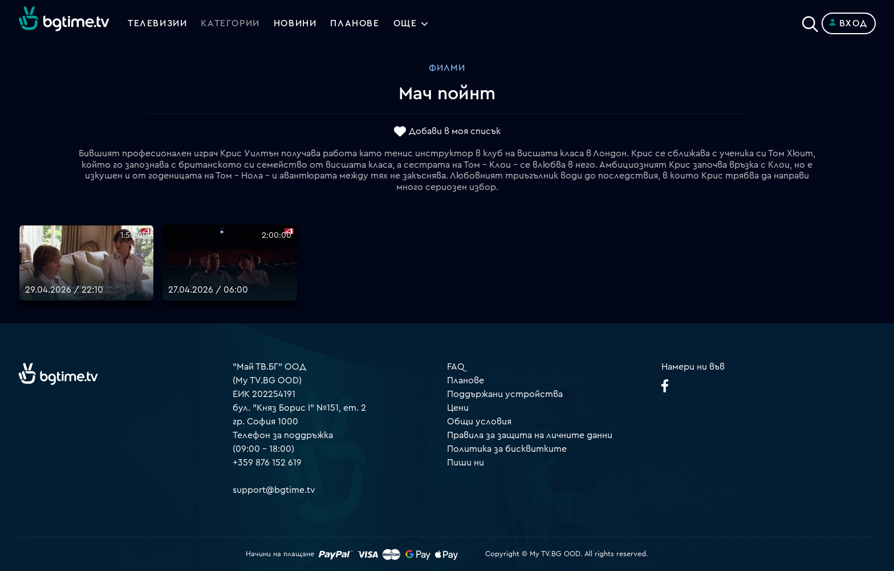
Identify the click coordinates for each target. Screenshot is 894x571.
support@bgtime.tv (274, 490)
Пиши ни (465, 462)
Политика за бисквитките (507, 448)
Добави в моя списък (455, 131)
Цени (458, 407)
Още (405, 23)
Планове (465, 380)
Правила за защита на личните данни (529, 435)
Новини (295, 23)
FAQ (456, 366)
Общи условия (479, 421)
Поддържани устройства (505, 394)
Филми (447, 67)
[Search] (810, 21)
